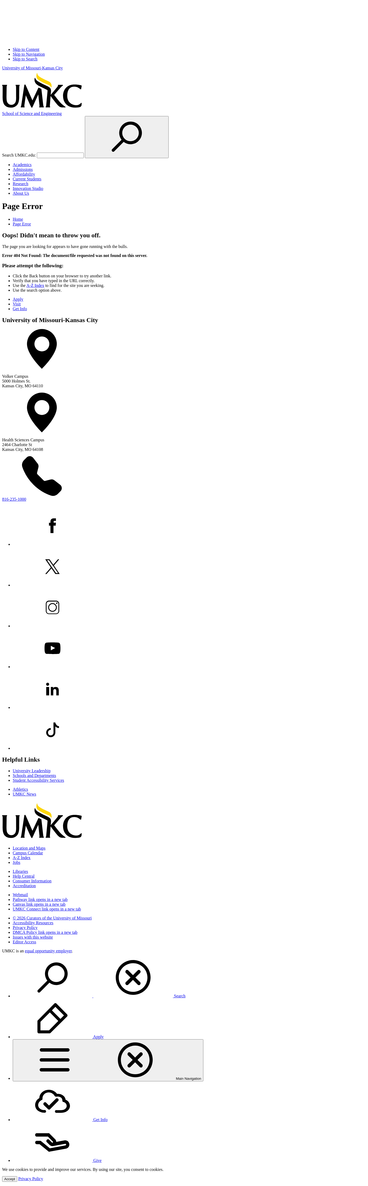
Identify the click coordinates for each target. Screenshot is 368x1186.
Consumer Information (32, 881)
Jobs (16, 862)
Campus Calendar (28, 853)
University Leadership (32, 771)
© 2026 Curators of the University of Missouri (52, 918)
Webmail (20, 894)
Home (18, 219)
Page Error (22, 224)
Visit (17, 304)
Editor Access (24, 942)
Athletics (20, 789)
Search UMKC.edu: (19, 155)
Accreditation (24, 885)
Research (20, 183)
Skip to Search (25, 59)
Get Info (20, 309)
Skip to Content (26, 49)
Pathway (40, 899)
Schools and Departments (34, 775)
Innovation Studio (28, 188)
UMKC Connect (47, 909)
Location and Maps (29, 848)
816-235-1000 (14, 499)
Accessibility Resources (33, 923)
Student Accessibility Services (38, 780)
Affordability (24, 174)
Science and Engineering (32, 113)
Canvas (39, 904)
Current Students (27, 179)
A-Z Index (35, 285)
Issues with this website (33, 937)
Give (57, 1160)
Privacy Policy (25, 927)
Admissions (23, 169)
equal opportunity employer (48, 951)
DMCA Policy (45, 932)
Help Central (23, 876)
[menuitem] (189, 978)
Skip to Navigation (29, 54)
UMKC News (24, 794)
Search (99, 996)
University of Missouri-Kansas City (32, 68)
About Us (21, 193)
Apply (18, 299)
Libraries (20, 871)
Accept (9, 1179)
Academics (22, 164)
